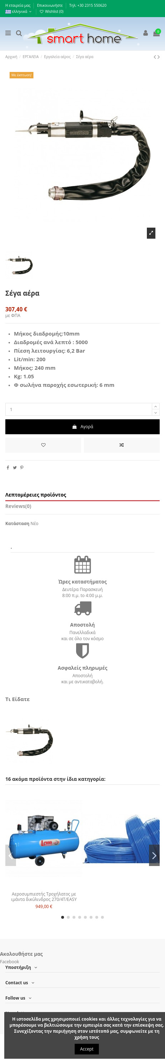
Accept (86, 1049)
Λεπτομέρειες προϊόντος (35, 495)
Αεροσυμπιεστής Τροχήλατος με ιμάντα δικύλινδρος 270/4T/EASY (43, 896)
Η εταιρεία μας (18, 5)
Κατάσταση (17, 524)
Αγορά (82, 427)
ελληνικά (19, 11)
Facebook (9, 962)
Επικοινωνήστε (50, 5)
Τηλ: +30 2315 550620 (87, 5)
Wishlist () (51, 11)
